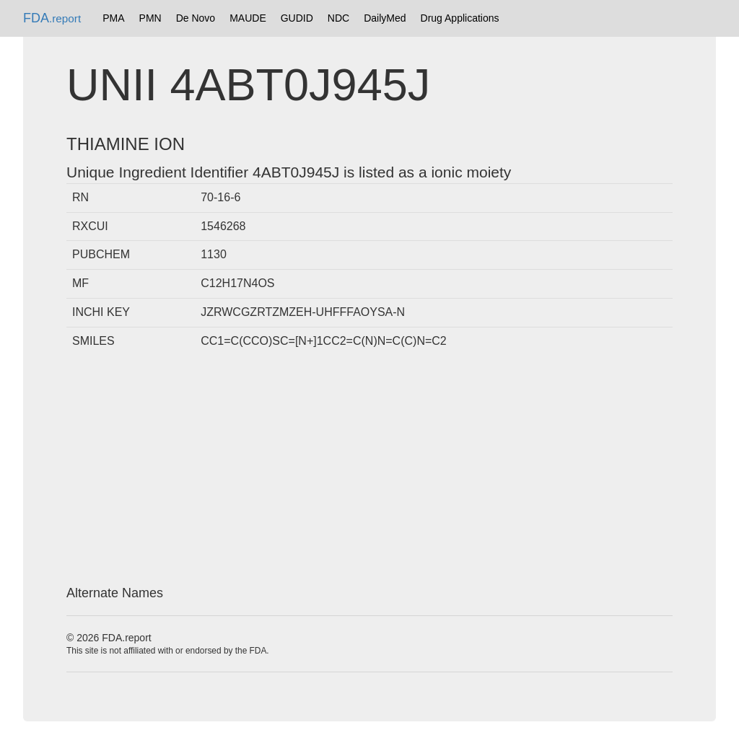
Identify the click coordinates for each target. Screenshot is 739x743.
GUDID (297, 18)
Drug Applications (460, 18)
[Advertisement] (369, 471)
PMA (113, 18)
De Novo (195, 18)
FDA (52, 18)
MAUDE (247, 18)
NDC (338, 18)
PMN (150, 18)
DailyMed (385, 18)
